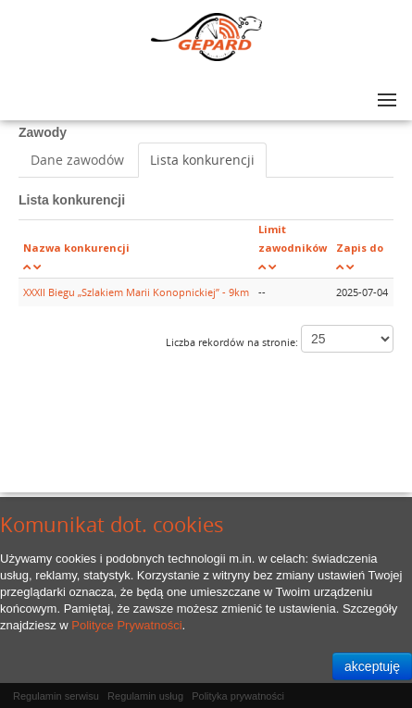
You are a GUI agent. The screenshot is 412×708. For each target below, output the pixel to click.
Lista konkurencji (202, 159)
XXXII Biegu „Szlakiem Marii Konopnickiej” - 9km (136, 292)
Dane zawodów (77, 159)
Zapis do (359, 248)
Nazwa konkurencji (76, 248)
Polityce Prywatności (126, 625)
